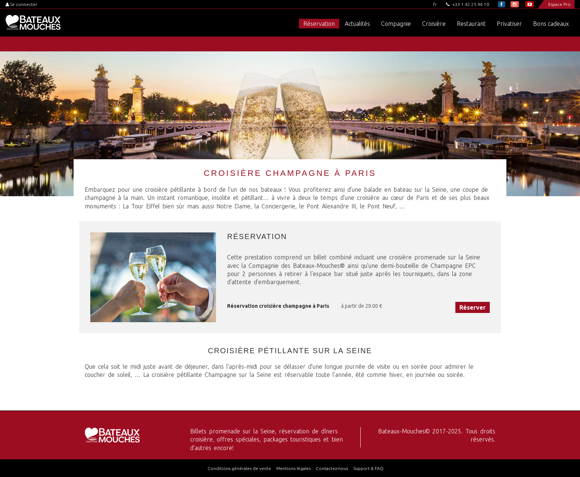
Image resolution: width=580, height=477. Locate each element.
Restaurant (471, 23)
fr (435, 4)
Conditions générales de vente (239, 468)
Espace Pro (559, 4)
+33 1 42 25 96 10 (467, 4)
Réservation (319, 23)
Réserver (472, 307)
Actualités (357, 23)
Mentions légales (293, 468)
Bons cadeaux (551, 23)
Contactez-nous (332, 468)
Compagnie (396, 23)
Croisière (434, 23)
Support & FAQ (368, 468)
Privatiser (509, 23)
